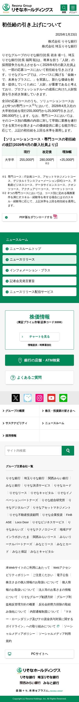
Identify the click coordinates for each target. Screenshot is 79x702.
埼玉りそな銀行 (34, 478)
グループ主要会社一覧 (19, 466)
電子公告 (62, 575)
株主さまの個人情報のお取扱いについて (32, 582)
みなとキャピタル (42, 551)
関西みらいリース (44, 536)
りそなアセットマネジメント (52, 507)
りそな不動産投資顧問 (24, 514)
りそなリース (18, 492)
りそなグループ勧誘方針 (37, 597)
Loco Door (22, 522)
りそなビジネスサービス (48, 522)
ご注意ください (43, 575)
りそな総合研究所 (53, 500)
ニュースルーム (54, 423)
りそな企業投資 (52, 514)
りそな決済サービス (37, 485)
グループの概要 (15, 410)
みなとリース (44, 544)
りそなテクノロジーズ (41, 529)
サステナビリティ (16, 423)
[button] (63, 12)
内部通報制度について (44, 611)
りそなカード (62, 485)
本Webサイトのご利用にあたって (28, 567)
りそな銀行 (13, 478)
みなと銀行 (13, 485)
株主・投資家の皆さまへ (60, 410)
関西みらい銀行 (58, 478)
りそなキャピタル (42, 492)
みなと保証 (19, 551)
